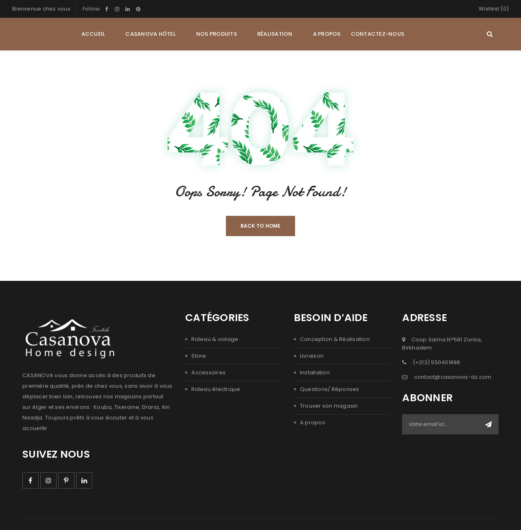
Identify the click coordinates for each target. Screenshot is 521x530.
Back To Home (261, 225)
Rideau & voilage (214, 339)
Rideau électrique (215, 389)
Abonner (488, 424)
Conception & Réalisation (335, 339)
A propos (312, 422)
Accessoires (208, 372)
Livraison (312, 356)
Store (198, 356)
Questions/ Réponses (329, 389)
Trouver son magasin (329, 406)
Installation (315, 372)
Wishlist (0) (494, 9)
